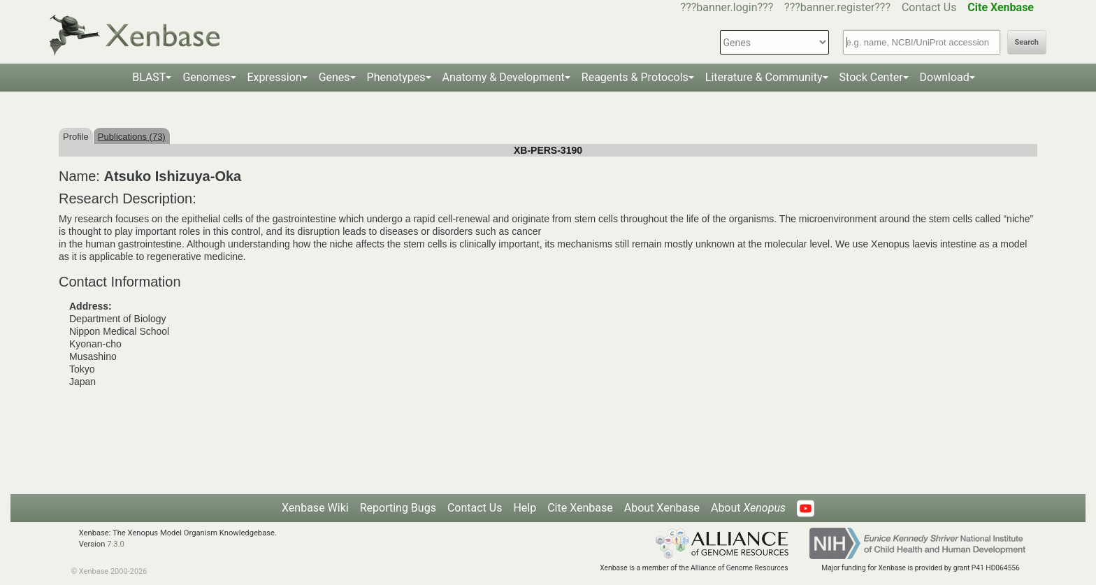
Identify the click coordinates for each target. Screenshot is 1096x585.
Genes (334, 77)
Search (1027, 42)
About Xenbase (662, 507)
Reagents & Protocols (635, 77)
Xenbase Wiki (315, 507)
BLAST (149, 77)
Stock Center (871, 77)
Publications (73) (132, 136)
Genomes (206, 77)
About (748, 507)
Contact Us (929, 7)
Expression (274, 77)
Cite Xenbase (580, 507)
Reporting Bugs (398, 507)
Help (524, 507)
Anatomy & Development (503, 77)
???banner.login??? (727, 7)
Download (944, 77)
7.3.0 (115, 544)
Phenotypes (396, 77)
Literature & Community (764, 77)
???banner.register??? (837, 7)
